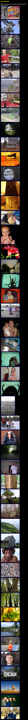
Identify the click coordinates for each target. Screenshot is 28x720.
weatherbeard (5, 1)
